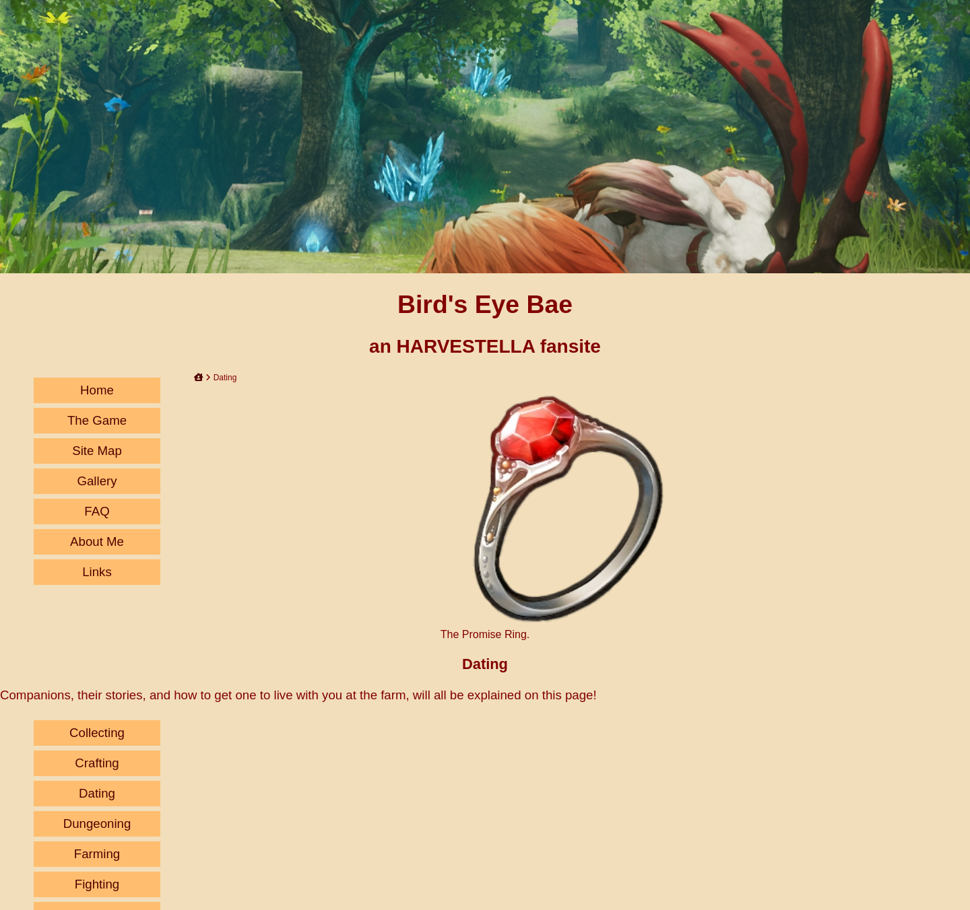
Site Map (97, 451)
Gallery (97, 481)
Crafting (97, 763)
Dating (97, 793)
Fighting (97, 884)
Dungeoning (97, 823)
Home (97, 390)
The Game (97, 420)
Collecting (97, 733)
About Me (97, 541)
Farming (97, 854)
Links (97, 572)
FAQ (96, 511)
